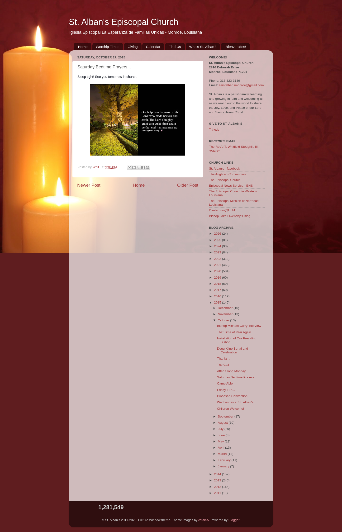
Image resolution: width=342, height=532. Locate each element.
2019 (218, 277)
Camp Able (225, 383)
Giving (133, 47)
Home (83, 47)
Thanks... (223, 358)
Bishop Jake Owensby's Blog (229, 216)
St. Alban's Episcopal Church (123, 22)
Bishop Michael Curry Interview (239, 326)
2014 (218, 474)
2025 (218, 240)
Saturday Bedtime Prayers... (237, 377)
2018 (218, 283)
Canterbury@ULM (222, 210)
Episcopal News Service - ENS (231, 185)
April (221, 447)
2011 (218, 493)
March (223, 454)
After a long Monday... (232, 371)
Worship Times (107, 47)
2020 (218, 271)
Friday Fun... (226, 390)
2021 (218, 265)
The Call (223, 364)
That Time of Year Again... (235, 332)
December (225, 308)
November (225, 314)
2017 (218, 290)
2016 (218, 296)
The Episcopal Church (225, 180)
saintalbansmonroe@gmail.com (241, 85)
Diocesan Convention (232, 396)
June (222, 435)
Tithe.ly (214, 129)
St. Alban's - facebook (224, 168)
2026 (218, 233)
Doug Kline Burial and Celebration (232, 350)
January (224, 466)
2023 (218, 252)
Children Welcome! (230, 408)
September (226, 416)
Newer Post (88, 185)
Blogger (233, 520)
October (224, 320)
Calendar (153, 47)
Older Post (187, 185)
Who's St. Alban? (202, 47)
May (221, 441)
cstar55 (203, 520)
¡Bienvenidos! (235, 47)
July (221, 429)
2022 (218, 259)
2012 (218, 487)
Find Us (175, 47)
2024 (218, 246)
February (225, 460)
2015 (218, 302)
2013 (218, 480)
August (223, 422)
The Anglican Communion (227, 174)
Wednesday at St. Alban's (235, 402)
